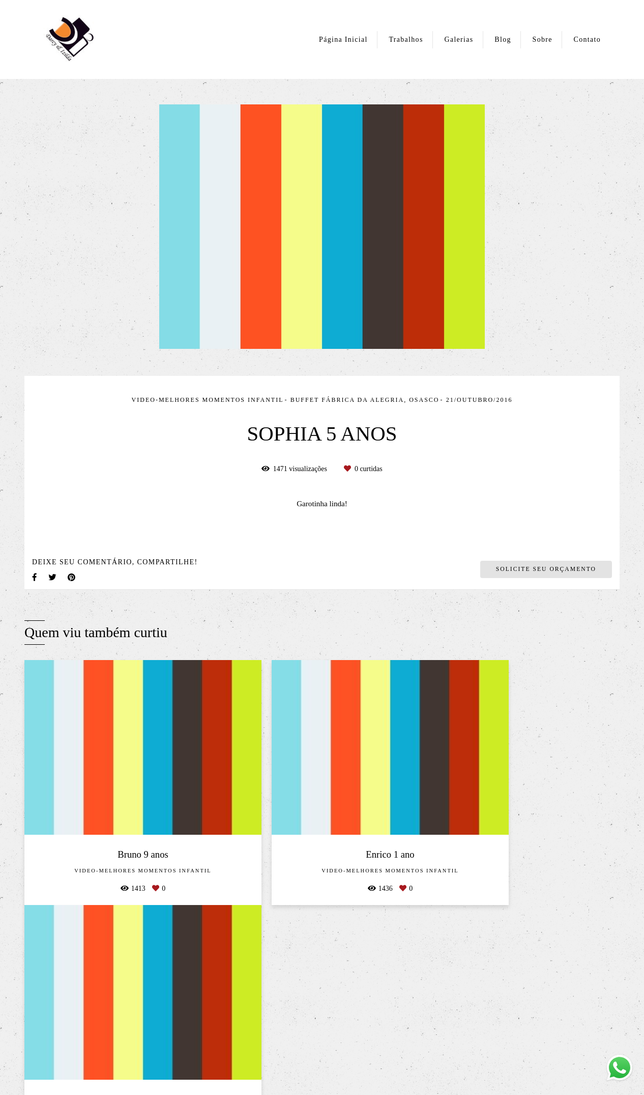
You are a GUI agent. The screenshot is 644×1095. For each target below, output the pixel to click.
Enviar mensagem (517, 964)
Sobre (542, 39)
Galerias (458, 39)
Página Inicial (343, 39)
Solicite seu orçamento (546, 569)
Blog (502, 39)
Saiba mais (164, 1031)
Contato (587, 39)
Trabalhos (406, 39)
